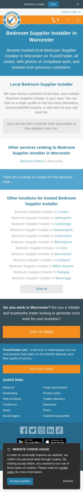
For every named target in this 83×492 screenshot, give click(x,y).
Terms (47, 410)
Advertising (10, 393)
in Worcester (41, 161)
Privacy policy (52, 393)
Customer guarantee (56, 415)
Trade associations (55, 387)
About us (8, 387)
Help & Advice (12, 398)
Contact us (10, 404)
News (6, 410)
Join (52, 4)
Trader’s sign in (70, 11)
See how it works (41, 368)
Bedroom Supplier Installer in (41, 212)
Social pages (11, 415)
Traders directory (54, 398)
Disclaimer (50, 404)
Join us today (41, 331)
